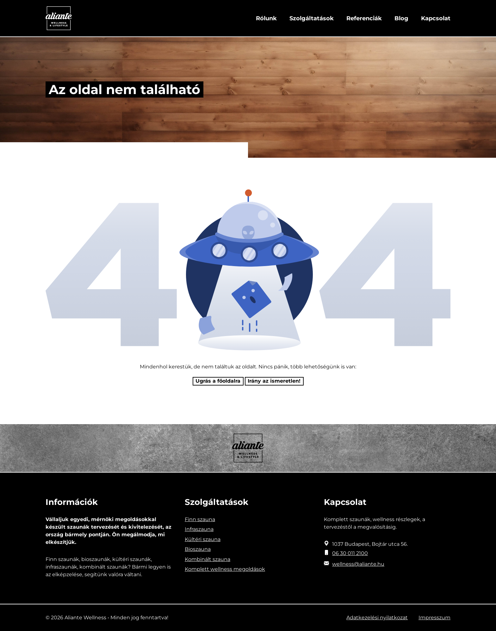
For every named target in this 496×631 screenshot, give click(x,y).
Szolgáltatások (311, 18)
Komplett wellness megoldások (225, 569)
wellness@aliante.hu (358, 564)
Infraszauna (199, 529)
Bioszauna (198, 549)
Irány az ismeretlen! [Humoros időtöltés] (274, 381)
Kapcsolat (435, 18)
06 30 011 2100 (350, 553)
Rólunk (266, 18)
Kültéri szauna (202, 539)
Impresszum (434, 618)
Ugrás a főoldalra (217, 381)
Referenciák (364, 18)
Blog (401, 18)
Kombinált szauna (207, 559)
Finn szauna (200, 519)
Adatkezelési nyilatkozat (377, 618)
